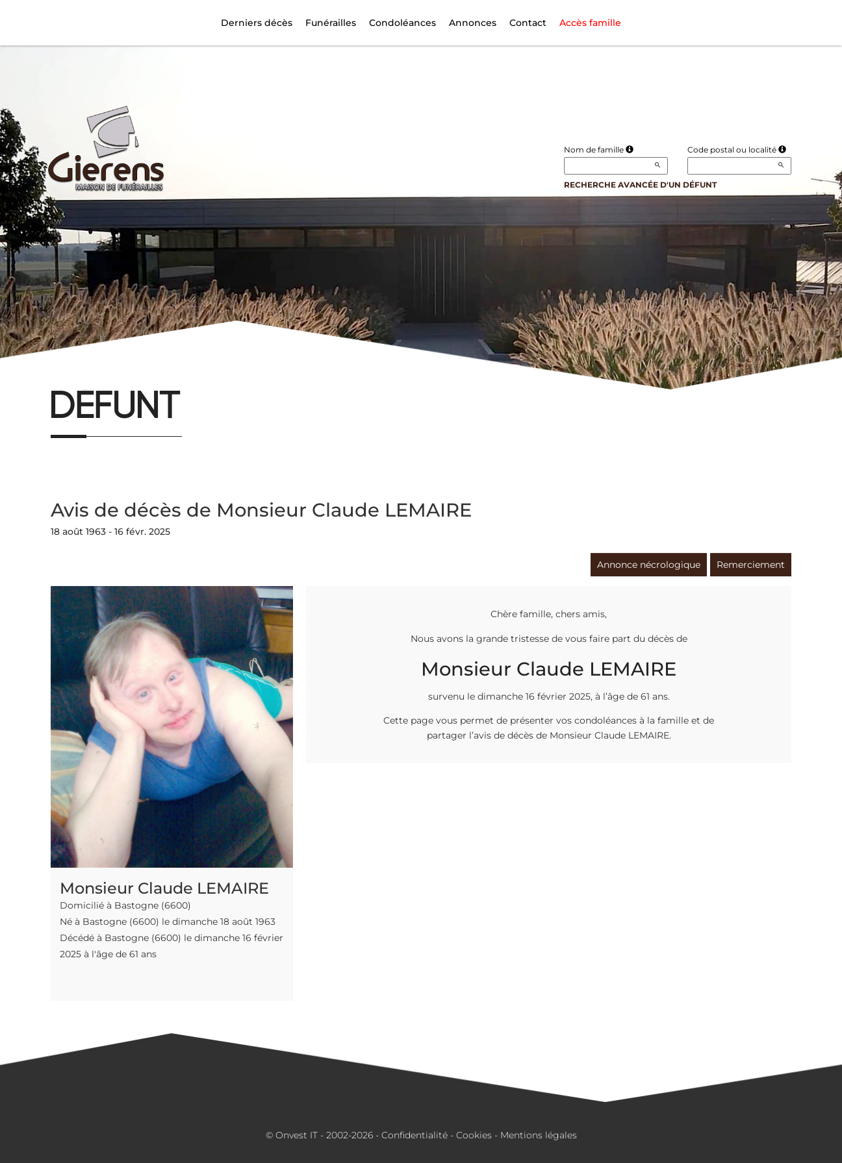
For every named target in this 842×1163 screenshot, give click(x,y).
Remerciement (751, 564)
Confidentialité (414, 1135)
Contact (527, 23)
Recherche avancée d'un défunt (640, 185)
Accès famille (590, 23)
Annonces (472, 23)
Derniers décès (256, 23)
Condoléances (402, 23)
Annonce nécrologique (648, 564)
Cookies (474, 1135)
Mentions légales (538, 1135)
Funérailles (330, 23)
